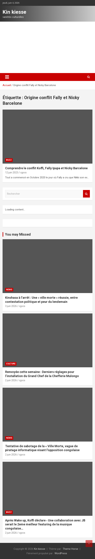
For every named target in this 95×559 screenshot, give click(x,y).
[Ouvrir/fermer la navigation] (7, 77)
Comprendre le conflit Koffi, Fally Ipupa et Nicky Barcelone (46, 168)
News (9, 289)
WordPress (61, 553)
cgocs (23, 172)
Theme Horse (70, 548)
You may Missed (18, 234)
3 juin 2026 (11, 306)
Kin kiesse (14, 12)
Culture (10, 363)
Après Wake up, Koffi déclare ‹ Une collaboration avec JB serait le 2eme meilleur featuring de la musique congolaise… (45, 524)
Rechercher (86, 194)
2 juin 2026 (11, 380)
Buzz (9, 160)
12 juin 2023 (11, 172)
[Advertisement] (47, 47)
